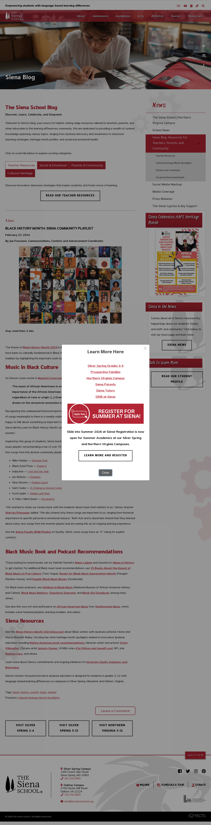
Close (105, 472)
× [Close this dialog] (145, 349)
